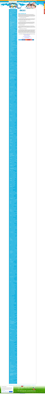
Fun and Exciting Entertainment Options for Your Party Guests (13, 39)
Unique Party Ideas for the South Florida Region (13, 317)
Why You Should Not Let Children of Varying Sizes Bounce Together (13, 74)
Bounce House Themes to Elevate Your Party (13, 51)
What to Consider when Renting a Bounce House (13, 197)
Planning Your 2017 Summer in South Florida (13, 325)
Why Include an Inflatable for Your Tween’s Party (13, 110)
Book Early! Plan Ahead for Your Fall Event (13, 265)
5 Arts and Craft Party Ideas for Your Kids (13, 329)
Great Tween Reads (11, 170)
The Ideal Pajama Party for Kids (12, 323)
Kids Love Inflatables (12, 206)
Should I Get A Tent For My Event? (13, 310)
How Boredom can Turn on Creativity (13, 156)
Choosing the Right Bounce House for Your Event (13, 53)
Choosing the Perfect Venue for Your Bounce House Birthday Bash (13, 41)
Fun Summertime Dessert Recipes (13, 175)
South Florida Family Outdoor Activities (13, 212)
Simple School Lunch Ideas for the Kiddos (13, 202)
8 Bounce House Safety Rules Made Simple (13, 368)
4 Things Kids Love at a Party (12, 191)
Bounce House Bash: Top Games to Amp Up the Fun (13, 40)
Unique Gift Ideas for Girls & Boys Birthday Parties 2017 (13, 323)
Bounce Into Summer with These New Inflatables (13, 139)
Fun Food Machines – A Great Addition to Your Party (13, 250)
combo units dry (19, 388)
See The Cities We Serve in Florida (22, 393)
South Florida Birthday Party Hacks (13, 359)
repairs (21, 389)
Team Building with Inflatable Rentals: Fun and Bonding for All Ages (13, 43)
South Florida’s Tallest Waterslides (13, 317)
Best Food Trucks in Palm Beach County (13, 360)
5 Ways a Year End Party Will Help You (13, 352)
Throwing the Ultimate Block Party (13, 349)
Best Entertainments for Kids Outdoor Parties (13, 119)
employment (26, 387)
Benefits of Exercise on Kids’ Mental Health (13, 129)
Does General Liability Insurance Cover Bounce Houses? (13, 92)
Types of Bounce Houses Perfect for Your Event (13, 56)
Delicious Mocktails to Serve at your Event (13, 144)
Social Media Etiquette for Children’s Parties (13, 106)
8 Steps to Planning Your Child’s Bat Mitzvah (13, 339)
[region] (7, 389)
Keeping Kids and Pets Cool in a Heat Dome (13, 78)
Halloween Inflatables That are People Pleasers (13, 70)
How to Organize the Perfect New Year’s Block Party (13, 252)
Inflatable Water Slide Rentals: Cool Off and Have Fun (13, 45)
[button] (44, 3)
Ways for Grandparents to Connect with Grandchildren (13, 210)
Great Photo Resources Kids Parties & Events (13, 335)
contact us (28, 387)
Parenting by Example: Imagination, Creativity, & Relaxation (13, 321)
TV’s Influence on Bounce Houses (13, 353)
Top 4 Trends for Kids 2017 (12, 313)
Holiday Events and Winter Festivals (13, 207)
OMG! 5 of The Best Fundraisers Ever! (13, 330)
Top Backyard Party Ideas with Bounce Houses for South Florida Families (13, 17)
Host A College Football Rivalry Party (13, 311)
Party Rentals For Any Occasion (12, 151)
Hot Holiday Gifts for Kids (12, 162)
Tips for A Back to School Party (12, 348)
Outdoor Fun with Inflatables (12, 182)
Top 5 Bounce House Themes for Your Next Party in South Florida (13, 38)
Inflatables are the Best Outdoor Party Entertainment (13, 127)
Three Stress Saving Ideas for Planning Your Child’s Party (13, 76)
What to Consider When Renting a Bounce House (13, 115)
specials (21, 388)
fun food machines (22, 387)
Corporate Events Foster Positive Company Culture (13, 153)
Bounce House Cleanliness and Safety (13, 375)
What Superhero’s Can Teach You (13, 346)
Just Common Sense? (12, 342)
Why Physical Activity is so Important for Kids (13, 160)
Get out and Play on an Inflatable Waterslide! (13, 145)
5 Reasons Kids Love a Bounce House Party (13, 75)
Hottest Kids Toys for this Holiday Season (13, 208)
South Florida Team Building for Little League (13, 357)
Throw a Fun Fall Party (12, 211)
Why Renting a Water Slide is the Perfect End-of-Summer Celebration (13, 16)
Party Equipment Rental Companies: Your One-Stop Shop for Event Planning (13, 44)
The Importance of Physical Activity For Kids (13, 150)
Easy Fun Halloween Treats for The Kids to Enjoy (13, 259)
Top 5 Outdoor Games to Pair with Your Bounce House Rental (13, 28)
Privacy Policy (4, 390)
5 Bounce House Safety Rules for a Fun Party (13, 118)
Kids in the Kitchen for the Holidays (13, 163)
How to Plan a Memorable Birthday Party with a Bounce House (13, 47)
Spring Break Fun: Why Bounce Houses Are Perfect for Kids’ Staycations (13, 29)
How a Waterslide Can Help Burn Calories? (13, 356)
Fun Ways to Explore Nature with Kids (13, 168)
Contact (33, 1)
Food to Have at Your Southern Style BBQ (13, 81)
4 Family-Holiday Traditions (12, 344)
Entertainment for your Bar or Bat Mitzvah (13, 140)
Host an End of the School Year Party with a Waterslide (13, 231)
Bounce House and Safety (12, 318)
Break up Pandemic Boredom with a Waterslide (13, 178)
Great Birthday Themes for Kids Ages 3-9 (13, 193)
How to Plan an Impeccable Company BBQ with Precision (13, 370)
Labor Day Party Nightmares (12, 350)
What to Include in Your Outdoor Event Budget (13, 109)
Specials (26, 1)
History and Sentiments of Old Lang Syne (13, 59)
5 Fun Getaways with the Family (12, 147)
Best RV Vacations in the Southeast (13, 160)
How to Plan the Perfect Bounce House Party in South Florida (13, 37)
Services (23, 1)
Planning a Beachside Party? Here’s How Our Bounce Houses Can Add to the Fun (13, 26)
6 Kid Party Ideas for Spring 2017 (13, 335)
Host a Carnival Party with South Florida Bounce (13, 258)
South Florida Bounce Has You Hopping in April (13, 333)
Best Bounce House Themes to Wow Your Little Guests (13, 42)
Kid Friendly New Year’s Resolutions (13, 158)
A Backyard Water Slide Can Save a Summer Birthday (13, 133)
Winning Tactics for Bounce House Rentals (13, 361)
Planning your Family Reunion (12, 188)
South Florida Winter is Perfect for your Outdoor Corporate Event (13, 155)
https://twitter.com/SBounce (27, 37)
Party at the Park (11, 187)
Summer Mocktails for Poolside (12, 181)
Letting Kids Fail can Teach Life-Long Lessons (13, 238)
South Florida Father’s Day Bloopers (13, 358)
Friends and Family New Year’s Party (13, 204)
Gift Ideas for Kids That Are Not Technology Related (12, 86)
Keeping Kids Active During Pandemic (13, 172)
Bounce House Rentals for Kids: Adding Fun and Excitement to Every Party (13, 46)
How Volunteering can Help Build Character (13, 209)
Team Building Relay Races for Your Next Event (13, 367)
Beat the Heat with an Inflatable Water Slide (13, 170)
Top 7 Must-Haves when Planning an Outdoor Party (13, 154)
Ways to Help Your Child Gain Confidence (12, 186)
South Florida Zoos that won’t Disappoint (13, 199)
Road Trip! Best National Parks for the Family (13, 226)
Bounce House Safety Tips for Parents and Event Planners (13, 49)
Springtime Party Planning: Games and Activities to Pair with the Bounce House (13, 34)
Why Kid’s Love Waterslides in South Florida (13, 320)
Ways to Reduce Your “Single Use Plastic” (13, 221)
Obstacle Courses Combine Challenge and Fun (13, 200)
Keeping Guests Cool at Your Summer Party (13, 98)
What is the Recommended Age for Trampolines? (13, 104)
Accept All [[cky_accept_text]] (11, 391)
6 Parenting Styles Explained (12, 198)
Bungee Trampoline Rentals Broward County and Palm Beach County (13, 365)
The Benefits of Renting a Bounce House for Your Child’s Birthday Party (13, 36)
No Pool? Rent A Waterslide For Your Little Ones (13, 272)
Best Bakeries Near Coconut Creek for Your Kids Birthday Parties (13, 329)
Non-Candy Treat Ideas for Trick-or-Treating (13, 73)
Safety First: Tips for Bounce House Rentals (13, 52)
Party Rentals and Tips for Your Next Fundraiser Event (13, 374)
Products (19, 1)
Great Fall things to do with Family (13, 308)
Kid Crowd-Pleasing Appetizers (12, 165)
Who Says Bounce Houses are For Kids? (13, 314)
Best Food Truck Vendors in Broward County (13, 363)
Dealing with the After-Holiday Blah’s (13, 340)
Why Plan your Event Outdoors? (13, 145)
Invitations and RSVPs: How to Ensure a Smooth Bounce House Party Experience (13, 31)
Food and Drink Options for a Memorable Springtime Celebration (13, 32)
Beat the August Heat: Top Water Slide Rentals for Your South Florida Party (13, 19)
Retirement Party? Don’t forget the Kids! (13, 333)
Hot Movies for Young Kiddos (12, 184)
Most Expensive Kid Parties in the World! (13, 336)
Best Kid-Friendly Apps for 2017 (12, 341)
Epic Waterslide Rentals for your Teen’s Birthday (13, 162)
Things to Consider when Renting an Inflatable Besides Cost (13, 168)
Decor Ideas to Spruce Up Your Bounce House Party (13, 33)
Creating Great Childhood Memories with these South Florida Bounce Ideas (13, 322)
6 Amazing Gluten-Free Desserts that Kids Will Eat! (13, 239)
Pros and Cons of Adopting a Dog (13, 174)
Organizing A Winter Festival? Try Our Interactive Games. (13, 251)
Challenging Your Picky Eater (12, 171)
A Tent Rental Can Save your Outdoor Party (13, 141)
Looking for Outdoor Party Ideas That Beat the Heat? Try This (13, 12)
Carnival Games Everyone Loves (13, 326)
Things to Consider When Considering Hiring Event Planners (13, 366)
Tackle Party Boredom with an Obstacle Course (13, 193)
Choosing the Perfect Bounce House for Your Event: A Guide (13, 50)
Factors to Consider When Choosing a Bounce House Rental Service (13, 55)
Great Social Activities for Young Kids (13, 205)
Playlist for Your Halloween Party (13, 351)
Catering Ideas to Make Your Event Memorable (13, 120)
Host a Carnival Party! (12, 195)
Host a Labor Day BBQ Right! (12, 315)
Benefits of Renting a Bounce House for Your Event (13, 58)
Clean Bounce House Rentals (12, 178)
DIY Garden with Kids (12, 196)
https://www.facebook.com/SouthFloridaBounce (27, 36)
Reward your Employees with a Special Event (13, 156)
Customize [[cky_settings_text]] (3, 391)
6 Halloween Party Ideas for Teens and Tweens (13, 66)
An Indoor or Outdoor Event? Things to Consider (13, 130)
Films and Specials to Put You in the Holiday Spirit (13, 62)
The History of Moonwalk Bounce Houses (13, 362)
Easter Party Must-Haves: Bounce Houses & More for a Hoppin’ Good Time (13, 30)
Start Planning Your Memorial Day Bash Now (13, 237)
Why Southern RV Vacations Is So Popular (13, 149)
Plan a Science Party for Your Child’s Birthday (13, 332)
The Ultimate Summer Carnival (12, 354)
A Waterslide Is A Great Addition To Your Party (13, 281)
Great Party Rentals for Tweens (12, 194)
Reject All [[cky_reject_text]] (7, 391)
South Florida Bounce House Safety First (13, 356)
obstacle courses (19, 389)
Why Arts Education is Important (13, 173)
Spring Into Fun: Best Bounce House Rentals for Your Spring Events (13, 31)
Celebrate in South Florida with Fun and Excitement (13, 14)
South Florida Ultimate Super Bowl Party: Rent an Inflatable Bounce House (13, 378)
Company (29, 1)
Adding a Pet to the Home (12, 203)
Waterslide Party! (11, 189)
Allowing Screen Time (12, 166)
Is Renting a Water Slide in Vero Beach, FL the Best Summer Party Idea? (13, 10)
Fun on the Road (11, 190)
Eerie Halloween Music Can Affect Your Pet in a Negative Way (13, 69)
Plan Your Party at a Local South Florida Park (13, 326)
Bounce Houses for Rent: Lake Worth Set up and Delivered (13, 364)
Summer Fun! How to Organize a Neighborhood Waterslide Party (13, 77)
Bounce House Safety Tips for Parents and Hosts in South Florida (13, 35)
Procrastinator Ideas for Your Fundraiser (13, 347)
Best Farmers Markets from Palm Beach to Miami (13, 214)
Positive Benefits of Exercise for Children (13, 184)
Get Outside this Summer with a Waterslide (12, 180)
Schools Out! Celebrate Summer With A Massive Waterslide (13, 276)
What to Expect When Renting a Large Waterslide (13, 94)
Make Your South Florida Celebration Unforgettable (13, 15)
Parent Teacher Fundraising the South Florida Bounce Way (13, 340)
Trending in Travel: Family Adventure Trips (13, 201)
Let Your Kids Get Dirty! (12, 309)
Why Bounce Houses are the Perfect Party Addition (13, 54)
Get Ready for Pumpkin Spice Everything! (12, 261)
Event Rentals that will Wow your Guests (13, 146)
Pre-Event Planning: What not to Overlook (13, 131)
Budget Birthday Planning (12, 186)
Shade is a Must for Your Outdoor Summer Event (13, 136)
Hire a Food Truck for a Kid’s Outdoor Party (13, 103)
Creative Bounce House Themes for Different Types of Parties (13, 48)
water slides (19, 387)
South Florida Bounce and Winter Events (13, 345)
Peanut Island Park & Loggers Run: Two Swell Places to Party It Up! (13, 369)
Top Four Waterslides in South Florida (13, 371)
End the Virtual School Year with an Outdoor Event (13, 142)
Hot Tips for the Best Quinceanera (13, 337)
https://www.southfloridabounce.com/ (27, 34)
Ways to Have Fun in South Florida (13, 150)
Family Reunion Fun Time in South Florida (13, 328)
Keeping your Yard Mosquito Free (13, 176)
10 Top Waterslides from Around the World (13, 244)
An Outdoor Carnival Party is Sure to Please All (13, 158)
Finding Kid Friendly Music (12, 180)
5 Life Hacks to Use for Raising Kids (13, 312)
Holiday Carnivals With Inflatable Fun (13, 343)
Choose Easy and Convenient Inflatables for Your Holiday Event (13, 64)
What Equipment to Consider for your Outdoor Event (13, 165)
